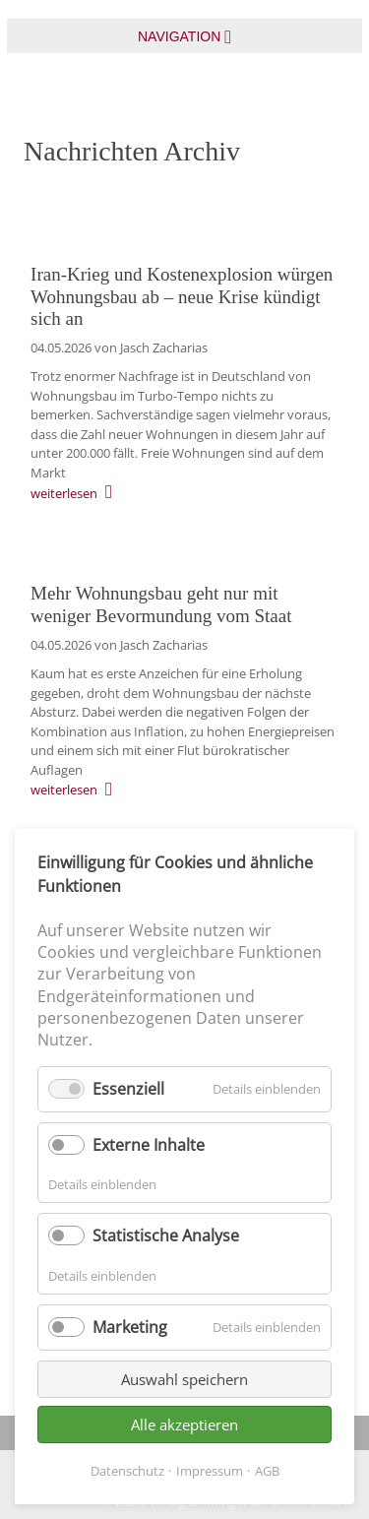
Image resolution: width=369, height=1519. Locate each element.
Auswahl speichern (184, 1379)
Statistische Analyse (165, 1235)
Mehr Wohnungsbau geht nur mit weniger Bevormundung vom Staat (161, 604)
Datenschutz (127, 1471)
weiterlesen (64, 493)
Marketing (129, 1327)
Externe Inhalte (148, 1145)
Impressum (209, 1471)
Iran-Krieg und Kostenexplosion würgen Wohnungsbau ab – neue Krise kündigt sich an (182, 297)
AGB (267, 1471)
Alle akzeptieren (184, 1424)
